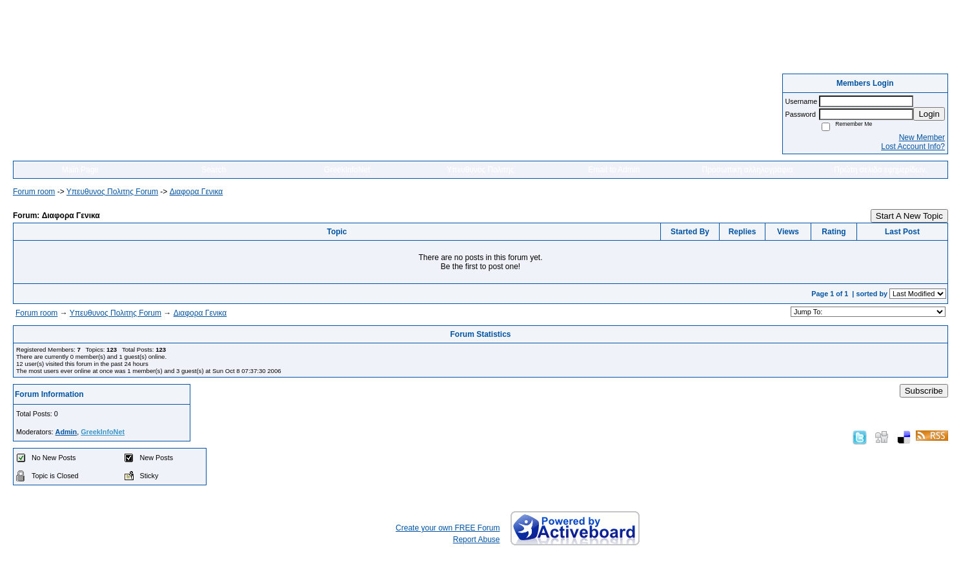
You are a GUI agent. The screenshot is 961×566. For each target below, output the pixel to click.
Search (213, 169)
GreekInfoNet (347, 169)
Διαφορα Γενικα (196, 191)
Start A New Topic (909, 216)
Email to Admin (614, 169)
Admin (66, 432)
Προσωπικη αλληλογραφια (747, 169)
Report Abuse (476, 539)
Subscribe (924, 391)
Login (929, 114)
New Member (922, 137)
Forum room (34, 191)
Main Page (80, 169)
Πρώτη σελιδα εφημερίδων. (880, 169)
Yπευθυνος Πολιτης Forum (112, 191)
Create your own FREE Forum (448, 527)
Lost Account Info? (913, 146)
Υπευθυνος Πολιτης (480, 169)
